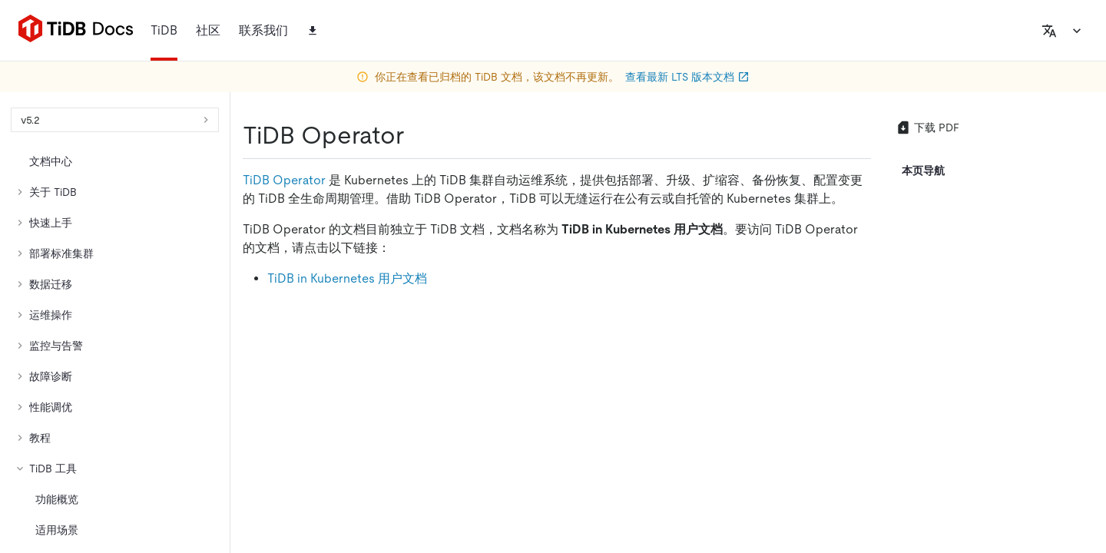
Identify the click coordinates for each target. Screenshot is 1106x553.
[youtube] (1041, 373)
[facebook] (944, 373)
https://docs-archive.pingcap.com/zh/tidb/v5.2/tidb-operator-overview (312, 192)
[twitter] (686, 372)
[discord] (1008, 373)
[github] (624, 372)
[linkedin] (747, 372)
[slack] (976, 373)
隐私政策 (316, 512)
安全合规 (384, 512)
